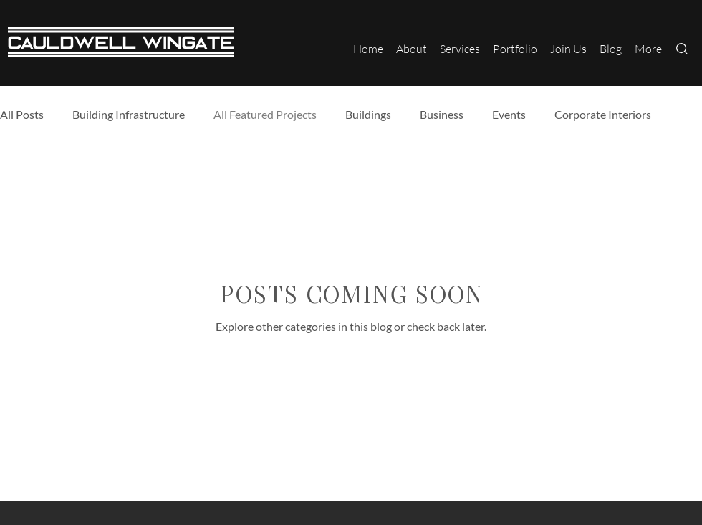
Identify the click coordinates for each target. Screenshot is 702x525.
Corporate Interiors (602, 114)
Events (509, 114)
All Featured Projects (265, 114)
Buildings (368, 114)
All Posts (22, 114)
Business (441, 114)
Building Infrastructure (128, 114)
